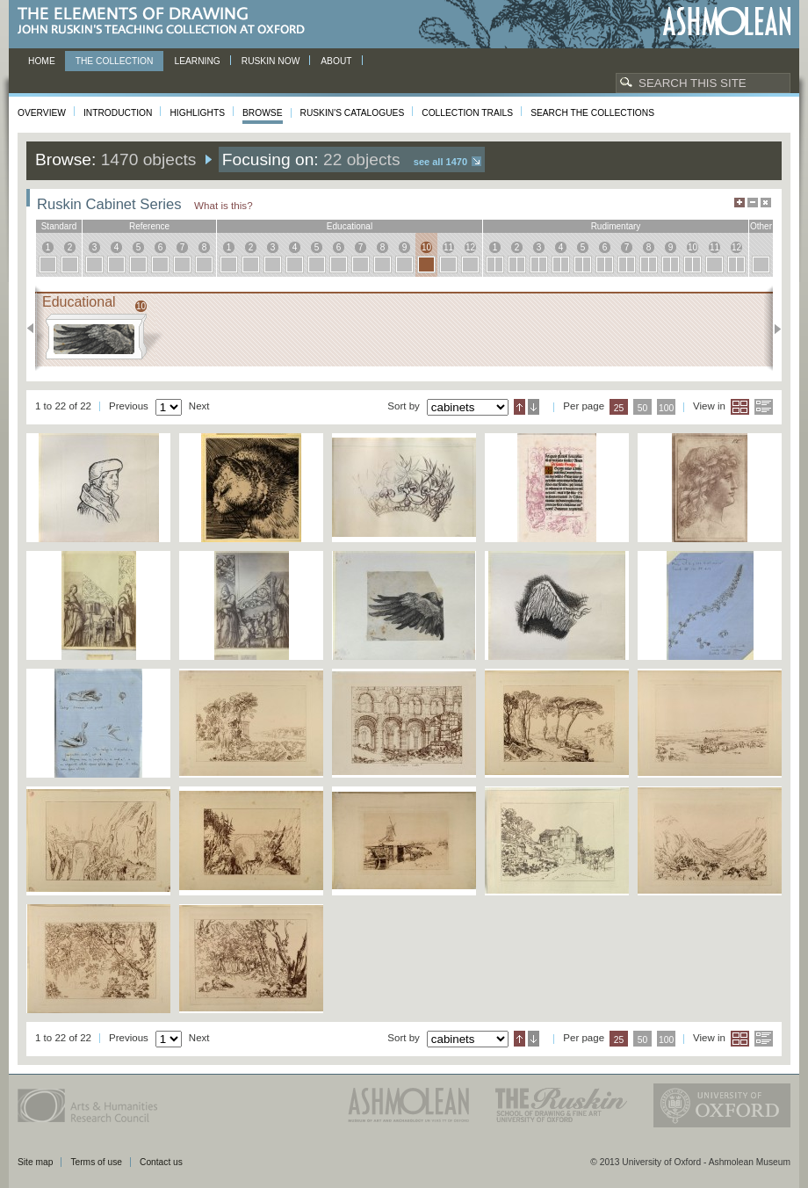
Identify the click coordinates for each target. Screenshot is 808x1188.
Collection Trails (467, 113)
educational (349, 226)
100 (666, 408)
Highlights (197, 113)
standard (59, 226)
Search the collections (592, 113)
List (763, 407)
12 (470, 247)
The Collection (115, 61)
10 (426, 247)
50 (643, 408)
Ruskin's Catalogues (352, 113)
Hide (766, 202)
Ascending (519, 407)
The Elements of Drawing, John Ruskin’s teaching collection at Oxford (166, 21)
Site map (35, 1162)
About (336, 61)
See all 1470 (440, 161)
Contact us (161, 1162)
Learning (197, 61)
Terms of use (96, 1162)
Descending (533, 407)
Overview (42, 113)
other (761, 226)
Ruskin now (271, 61)
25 (619, 408)
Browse (262, 113)
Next (772, 329)
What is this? (223, 205)
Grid (740, 407)
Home (41, 61)
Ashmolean (726, 21)
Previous (35, 329)
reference (149, 226)
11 (448, 247)
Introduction (117, 113)
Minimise (752, 202)
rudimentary (616, 226)
